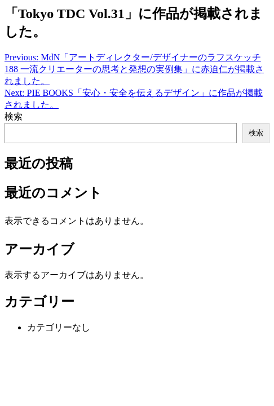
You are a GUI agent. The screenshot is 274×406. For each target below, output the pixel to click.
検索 (14, 116)
